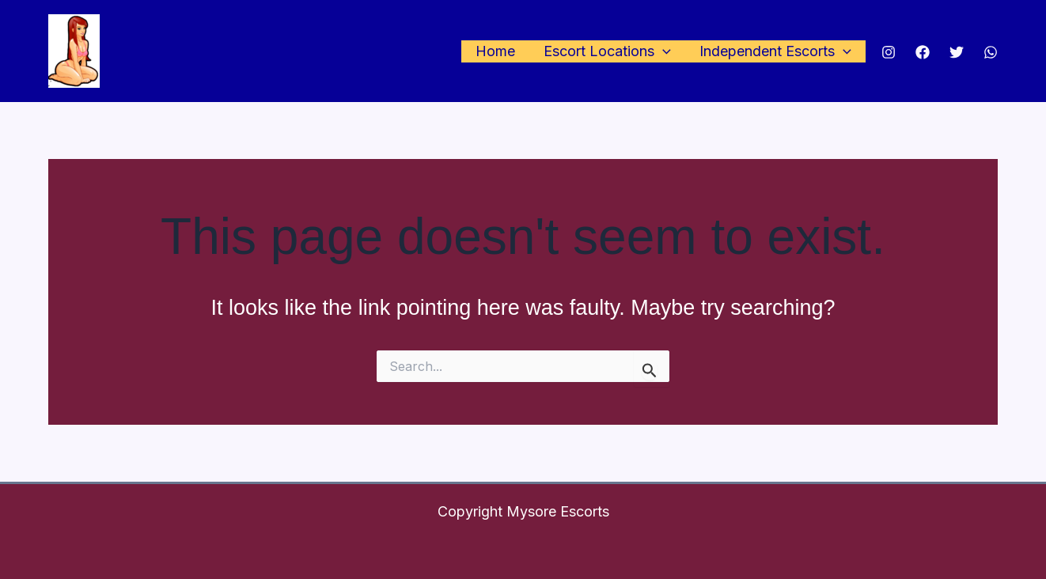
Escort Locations (607, 51)
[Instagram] (888, 52)
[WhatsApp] (990, 52)
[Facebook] (922, 52)
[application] (662, 51)
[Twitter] (956, 52)
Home (495, 51)
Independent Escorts (775, 51)
